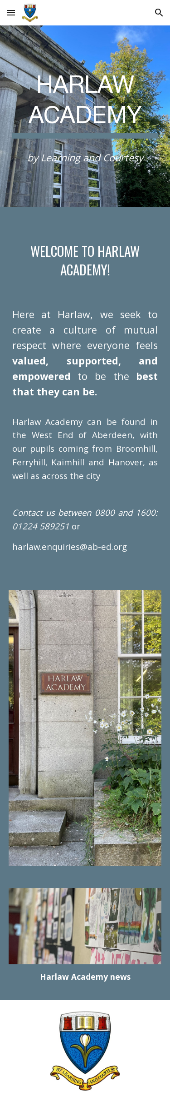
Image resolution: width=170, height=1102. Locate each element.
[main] (85, 103)
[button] (11, 12)
